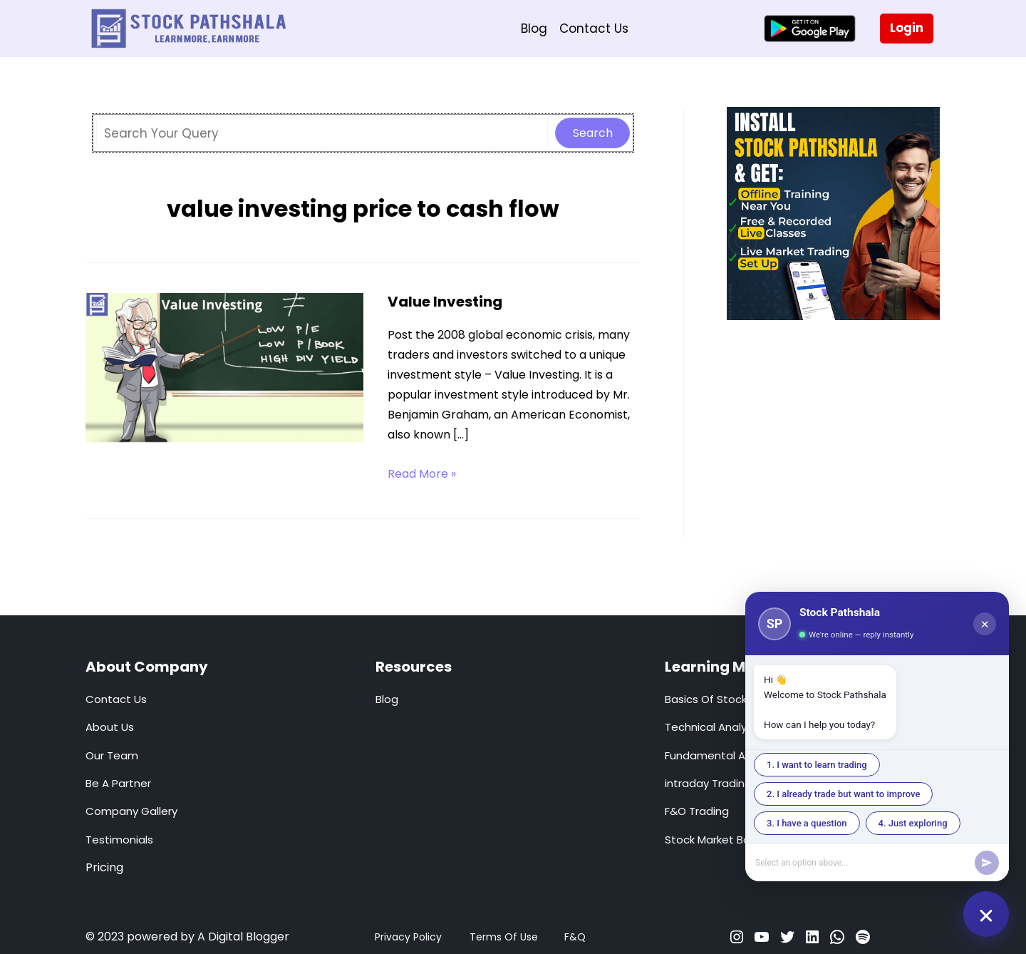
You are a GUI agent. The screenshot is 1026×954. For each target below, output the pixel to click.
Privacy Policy (408, 937)
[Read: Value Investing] (224, 370)
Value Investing (445, 302)
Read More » (422, 474)
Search (593, 133)
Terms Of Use (504, 937)
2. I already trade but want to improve (843, 794)
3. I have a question (807, 823)
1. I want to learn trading (817, 764)
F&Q (575, 937)
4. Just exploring (913, 823)
